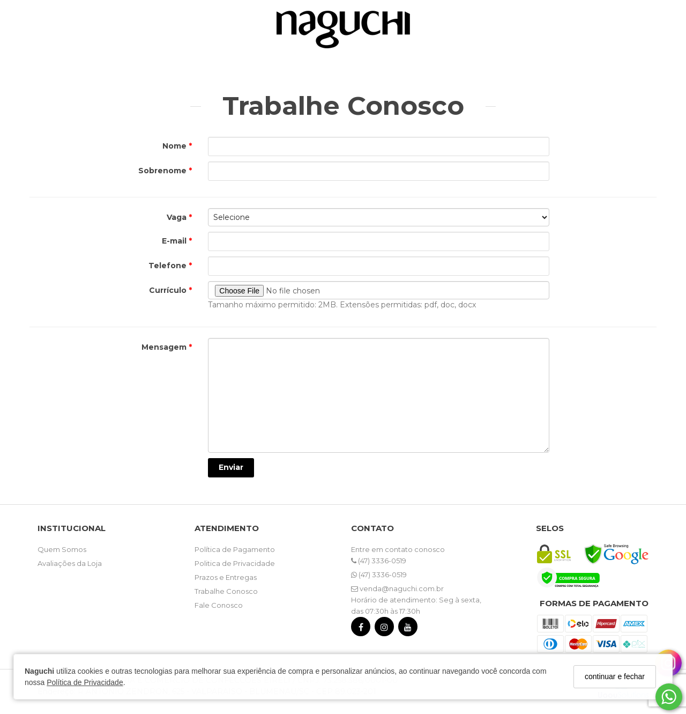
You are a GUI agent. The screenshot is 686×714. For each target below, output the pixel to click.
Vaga (178, 217)
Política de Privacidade (85, 682)
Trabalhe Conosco (226, 591)
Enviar (231, 467)
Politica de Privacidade (235, 563)
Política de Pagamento (235, 549)
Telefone (168, 265)
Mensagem (165, 347)
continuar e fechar (615, 676)
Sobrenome (163, 170)
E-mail (175, 241)
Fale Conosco (219, 605)
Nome (175, 146)
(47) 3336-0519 (378, 560)
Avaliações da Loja (70, 563)
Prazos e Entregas (226, 577)
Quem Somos (62, 549)
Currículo (169, 290)
